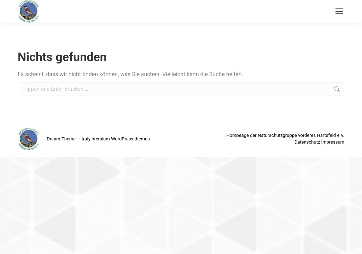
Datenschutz (307, 142)
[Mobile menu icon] (339, 11)
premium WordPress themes (121, 138)
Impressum (332, 142)
